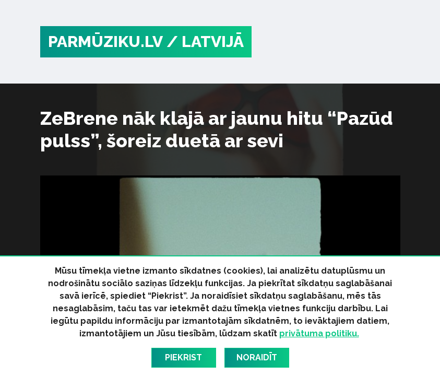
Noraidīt (256, 357)
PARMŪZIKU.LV (105, 41)
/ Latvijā (205, 41)
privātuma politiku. (319, 333)
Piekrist (183, 357)
